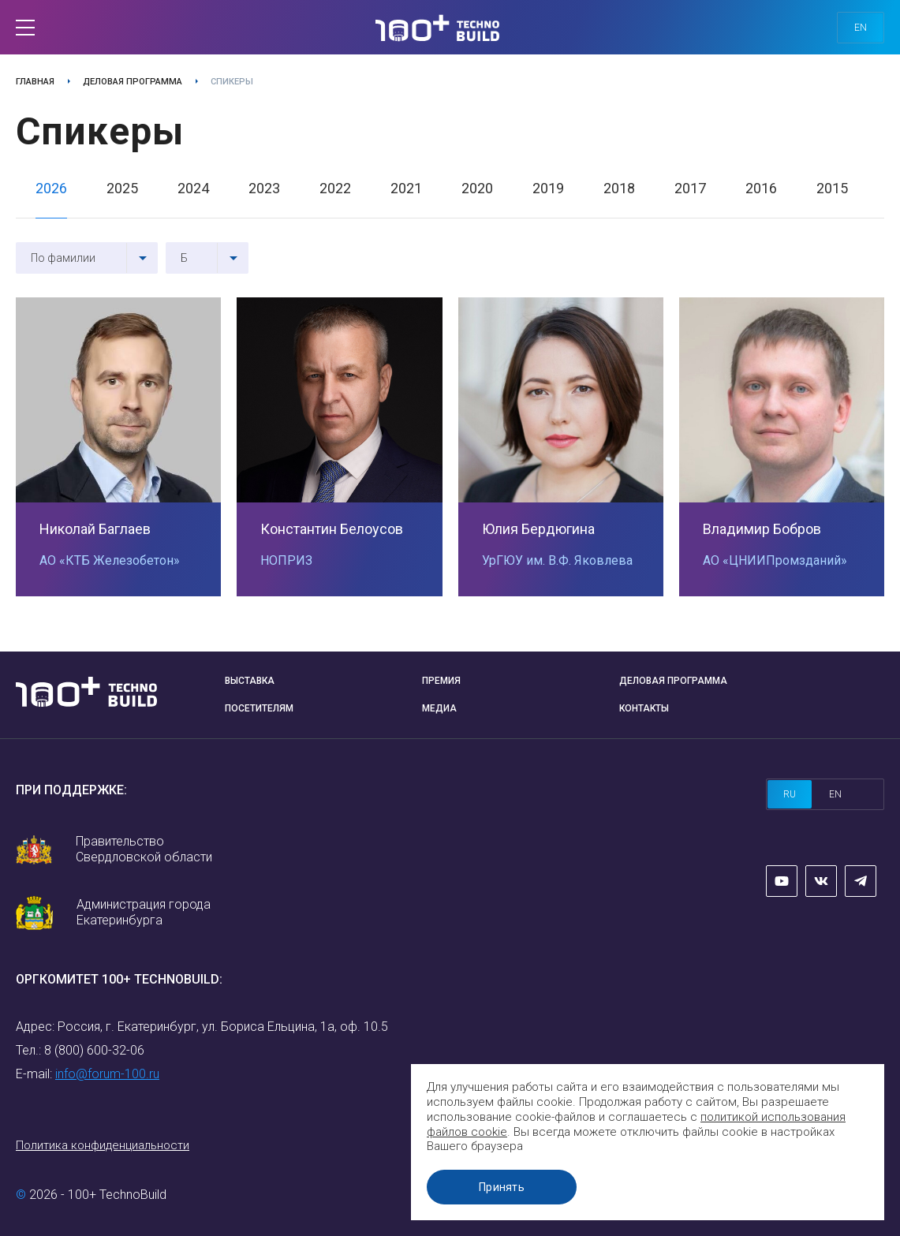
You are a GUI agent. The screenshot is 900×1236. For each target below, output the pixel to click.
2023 (264, 188)
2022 (335, 188)
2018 (619, 188)
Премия (441, 680)
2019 (548, 188)
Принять (502, 1187)
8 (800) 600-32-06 (94, 1050)
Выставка (249, 680)
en (860, 27)
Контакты (644, 708)
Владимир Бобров (762, 529)
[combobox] (87, 258)
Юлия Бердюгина (538, 529)
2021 (406, 188)
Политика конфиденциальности (102, 1145)
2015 (832, 188)
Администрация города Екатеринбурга (144, 912)
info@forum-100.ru (107, 1073)
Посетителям (259, 708)
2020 (477, 188)
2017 (690, 188)
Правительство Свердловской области (144, 849)
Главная (35, 82)
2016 (761, 188)
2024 (193, 188)
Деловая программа (132, 82)
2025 (122, 188)
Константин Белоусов (331, 529)
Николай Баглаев (95, 529)
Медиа (439, 708)
